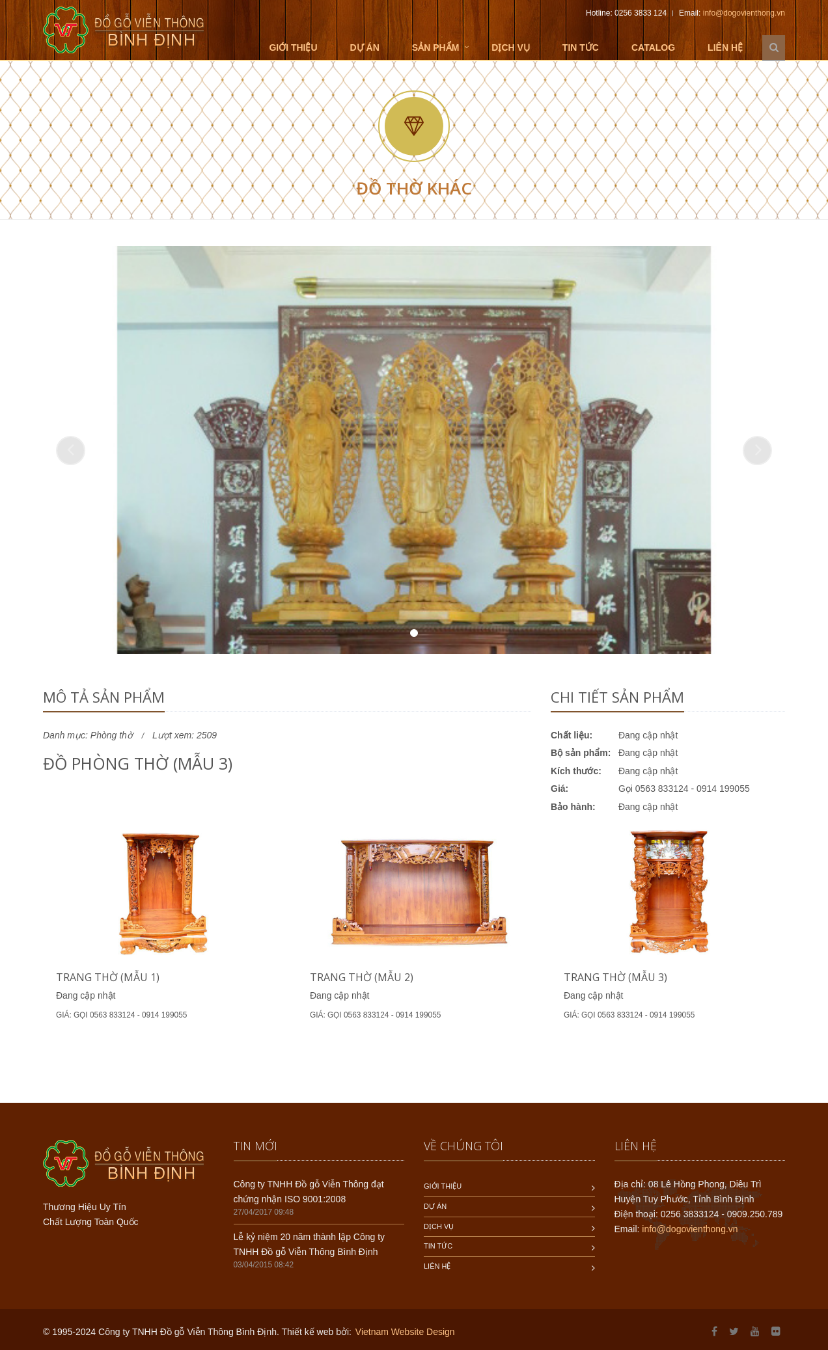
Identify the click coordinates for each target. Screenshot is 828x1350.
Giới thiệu (293, 47)
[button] (70, 450)
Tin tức (580, 47)
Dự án (365, 47)
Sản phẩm (435, 47)
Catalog (653, 47)
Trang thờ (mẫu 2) (361, 977)
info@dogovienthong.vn (744, 13)
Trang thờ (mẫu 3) (615, 977)
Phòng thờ (111, 735)
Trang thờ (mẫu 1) (107, 977)
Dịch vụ (510, 47)
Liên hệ (725, 47)
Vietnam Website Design (405, 1332)
